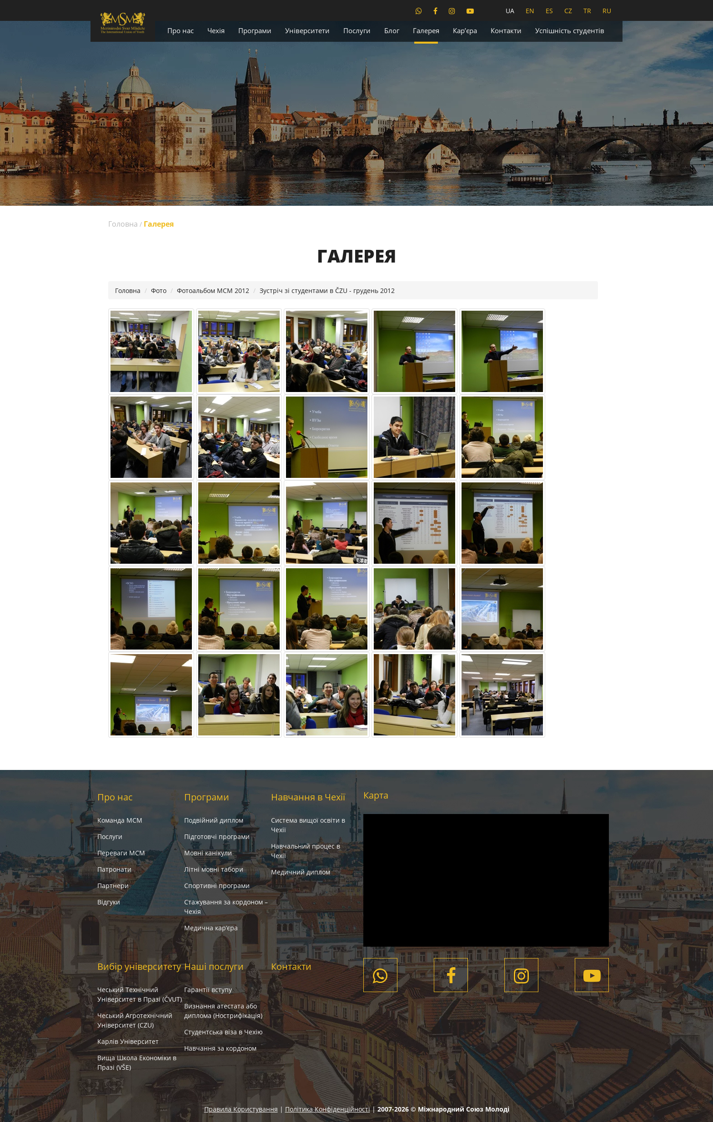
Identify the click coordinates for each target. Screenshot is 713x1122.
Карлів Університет (128, 1041)
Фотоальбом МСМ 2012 (213, 290)
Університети (307, 30)
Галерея (426, 30)
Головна (123, 224)
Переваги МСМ (121, 853)
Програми (254, 30)
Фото (158, 290)
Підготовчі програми (217, 836)
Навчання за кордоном (220, 1048)
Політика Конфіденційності (327, 1109)
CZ (568, 10)
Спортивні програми (217, 885)
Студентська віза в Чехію (223, 1032)
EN (530, 10)
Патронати (114, 869)
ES (549, 10)
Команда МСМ (119, 820)
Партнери (113, 885)
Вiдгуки (108, 902)
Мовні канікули (208, 853)
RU (607, 10)
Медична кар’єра (211, 927)
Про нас (180, 30)
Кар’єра (465, 30)
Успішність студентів (569, 30)
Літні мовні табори (213, 869)
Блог (391, 30)
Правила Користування (241, 1109)
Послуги (357, 30)
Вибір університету (139, 966)
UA (510, 10)
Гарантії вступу (208, 989)
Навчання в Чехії (308, 797)
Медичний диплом (300, 872)
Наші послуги (214, 966)
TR (587, 10)
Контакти (506, 30)
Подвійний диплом (213, 820)
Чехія (216, 30)
